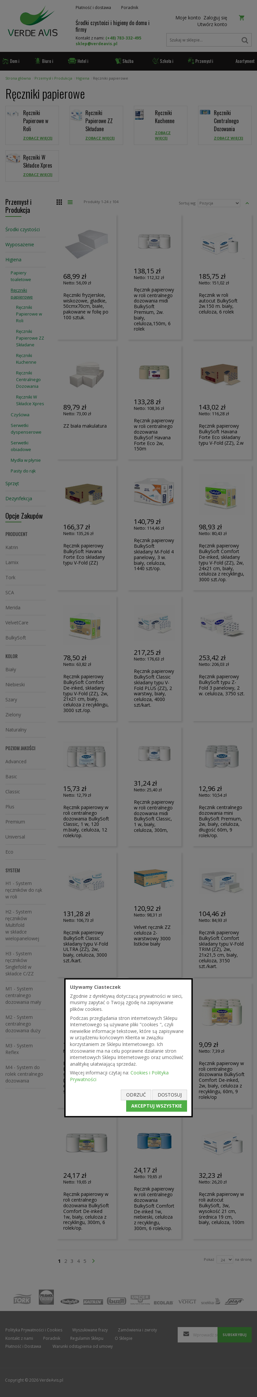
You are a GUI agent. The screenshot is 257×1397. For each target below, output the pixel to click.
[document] (128, 1047)
